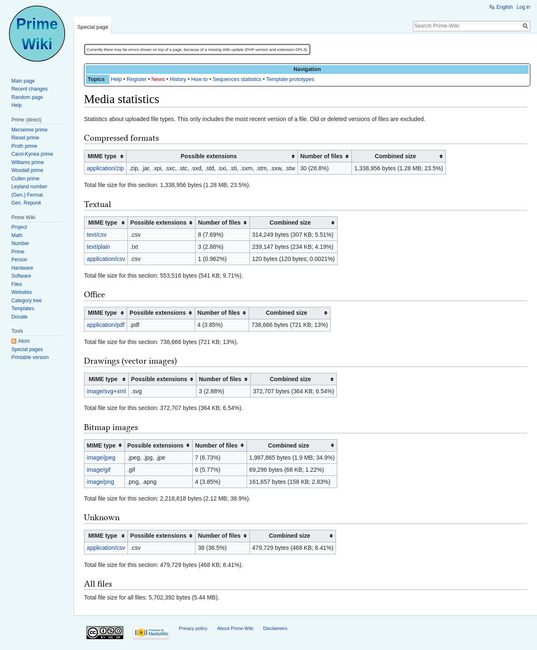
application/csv (106, 258)
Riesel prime (25, 138)
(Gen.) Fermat (27, 195)
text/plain (98, 246)
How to (199, 79)
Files (16, 284)
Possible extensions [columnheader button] (209, 156)
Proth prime (24, 146)
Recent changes (29, 89)
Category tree (26, 301)
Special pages (27, 349)
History (178, 79)
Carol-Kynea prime (32, 154)
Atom (24, 341)
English (504, 7)
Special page (92, 27)
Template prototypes (290, 79)
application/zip (105, 168)
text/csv (97, 234)
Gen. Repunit (26, 203)
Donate (19, 317)
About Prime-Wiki (235, 628)
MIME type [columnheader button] (102, 156)
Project (19, 227)
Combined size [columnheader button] (395, 156)
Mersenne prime (29, 130)
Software (21, 276)
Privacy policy (193, 628)
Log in (523, 7)
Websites (21, 292)
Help (116, 79)
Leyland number (29, 187)
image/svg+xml (106, 391)
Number (20, 243)
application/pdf (106, 324)
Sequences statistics (237, 79)
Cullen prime (25, 179)
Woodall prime (27, 170)
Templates (22, 308)
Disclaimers (275, 628)
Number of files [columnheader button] (321, 156)
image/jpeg (101, 457)
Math (17, 235)
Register (137, 79)
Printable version (29, 357)
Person (19, 260)
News (158, 79)
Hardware (22, 268)
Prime (17, 252)
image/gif (99, 469)
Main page (23, 81)
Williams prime (27, 162)
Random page (27, 97)
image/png (100, 481)
